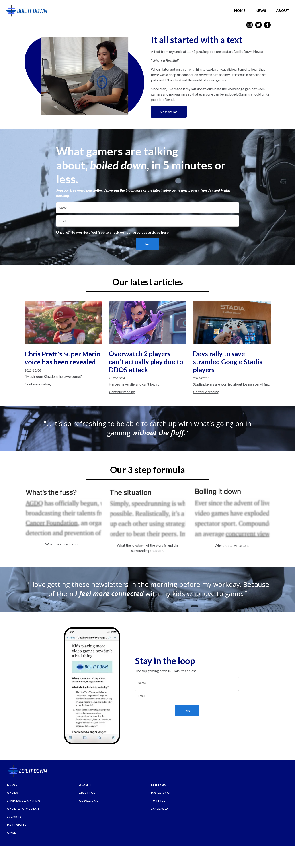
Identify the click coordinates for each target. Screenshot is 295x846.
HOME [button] (238, 10)
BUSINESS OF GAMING (23, 801)
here (165, 232)
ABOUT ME (87, 793)
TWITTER (158, 801)
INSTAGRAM (160, 793)
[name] (147, 207)
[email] (147, 221)
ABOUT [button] (281, 10)
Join (147, 244)
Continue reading (38, 384)
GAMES (12, 793)
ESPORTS (14, 817)
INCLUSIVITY (17, 825)
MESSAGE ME (88, 801)
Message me (169, 112)
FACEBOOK (159, 809)
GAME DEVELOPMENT (23, 809)
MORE (11, 833)
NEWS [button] (259, 10)
